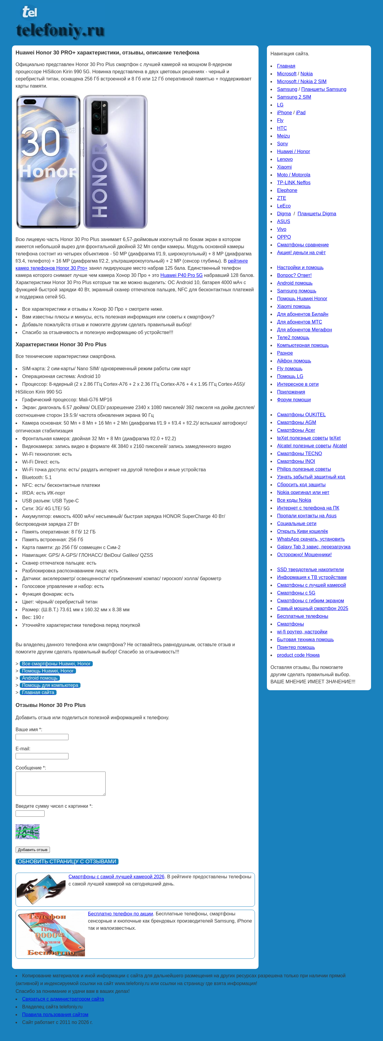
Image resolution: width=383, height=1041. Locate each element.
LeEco (284, 205)
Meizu (283, 135)
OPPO (284, 237)
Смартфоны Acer (296, 430)
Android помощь (295, 283)
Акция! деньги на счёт (301, 252)
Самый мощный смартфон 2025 (312, 608)
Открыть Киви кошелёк (302, 531)
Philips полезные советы (304, 469)
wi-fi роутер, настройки (302, 631)
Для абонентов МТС (299, 321)
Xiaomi (284, 167)
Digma (284, 213)
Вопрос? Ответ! (294, 275)
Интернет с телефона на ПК (308, 507)
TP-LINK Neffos (294, 182)
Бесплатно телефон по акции (120, 918)
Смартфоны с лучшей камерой (311, 585)
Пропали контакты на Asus (307, 515)
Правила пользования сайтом (55, 1019)
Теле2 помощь (293, 337)
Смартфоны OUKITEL (301, 414)
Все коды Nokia (294, 500)
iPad (301, 112)
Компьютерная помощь (303, 345)
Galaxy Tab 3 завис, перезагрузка (313, 546)
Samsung (287, 89)
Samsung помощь (296, 290)
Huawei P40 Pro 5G (181, 275)
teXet (335, 438)
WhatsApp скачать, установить (311, 539)
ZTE (281, 198)
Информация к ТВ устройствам (311, 577)
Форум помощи (294, 399)
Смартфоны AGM (296, 422)
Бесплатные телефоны (302, 616)
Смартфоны (290, 624)
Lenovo (285, 159)
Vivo (281, 229)
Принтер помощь (296, 647)
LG (280, 104)
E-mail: (23, 748)
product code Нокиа (298, 655)
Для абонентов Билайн (302, 314)
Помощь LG (290, 376)
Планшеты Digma (316, 213)
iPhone (284, 112)
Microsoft (287, 73)
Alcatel (340, 445)
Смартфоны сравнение (303, 244)
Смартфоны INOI (296, 461)
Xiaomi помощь (294, 306)
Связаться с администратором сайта (63, 1003)
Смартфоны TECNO (299, 453)
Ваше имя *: (29, 729)
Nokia (306, 73)
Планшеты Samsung (323, 89)
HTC (282, 128)
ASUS (283, 221)
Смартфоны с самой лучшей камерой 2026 (117, 881)
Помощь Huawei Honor (302, 298)
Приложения (291, 391)
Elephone (287, 190)
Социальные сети (296, 523)
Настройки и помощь (300, 267)
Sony (282, 143)
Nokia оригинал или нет (303, 492)
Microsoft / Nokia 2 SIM (301, 81)
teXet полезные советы (302, 438)
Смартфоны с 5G (296, 592)
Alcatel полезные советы (304, 445)
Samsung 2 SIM (294, 97)
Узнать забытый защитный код (311, 476)
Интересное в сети (298, 384)
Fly (280, 120)
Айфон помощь (294, 360)
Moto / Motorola (293, 174)
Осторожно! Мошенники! (304, 554)
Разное (285, 353)
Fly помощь (290, 368)
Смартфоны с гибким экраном (310, 600)
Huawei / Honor (293, 151)
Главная (286, 65)
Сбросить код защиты (301, 484)
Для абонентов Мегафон (304, 329)
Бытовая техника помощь (305, 639)
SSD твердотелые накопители (310, 569)
